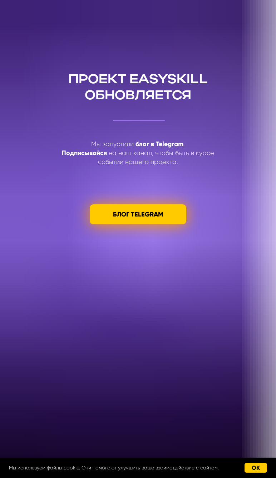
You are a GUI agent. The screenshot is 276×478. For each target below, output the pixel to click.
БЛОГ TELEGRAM (138, 214)
